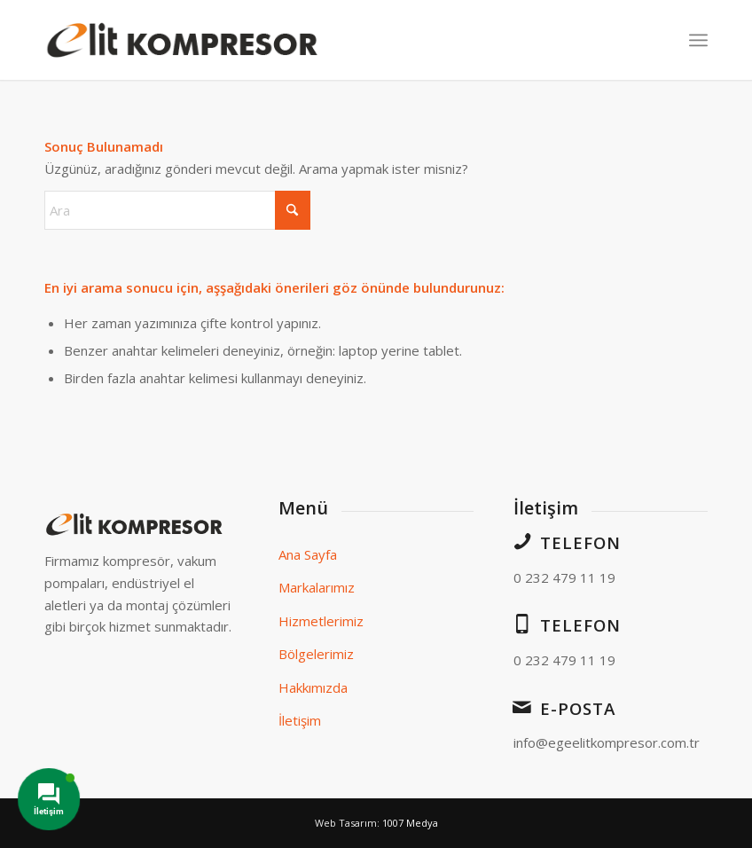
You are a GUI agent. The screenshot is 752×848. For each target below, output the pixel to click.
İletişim (299, 720)
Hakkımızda (313, 687)
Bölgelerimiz (316, 654)
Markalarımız (316, 587)
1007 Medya (410, 822)
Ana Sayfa (307, 554)
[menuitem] (698, 40)
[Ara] (177, 210)
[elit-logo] (183, 40)
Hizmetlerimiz (321, 621)
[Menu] (698, 40)
